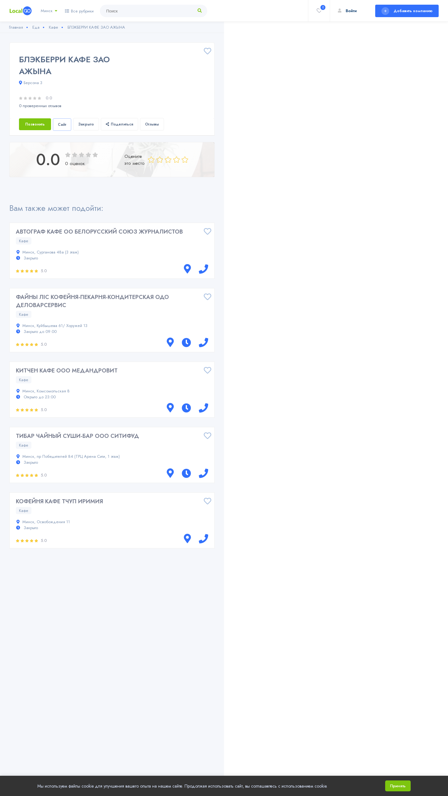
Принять (398, 786)
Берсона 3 (30, 83)
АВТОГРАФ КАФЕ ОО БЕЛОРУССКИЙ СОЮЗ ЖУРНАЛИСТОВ (99, 232)
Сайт (62, 124)
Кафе (23, 241)
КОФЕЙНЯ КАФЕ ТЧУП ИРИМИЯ (59, 501)
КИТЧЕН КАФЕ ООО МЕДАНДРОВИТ (67, 371)
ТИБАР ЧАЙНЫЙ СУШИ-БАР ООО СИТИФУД (77, 436)
